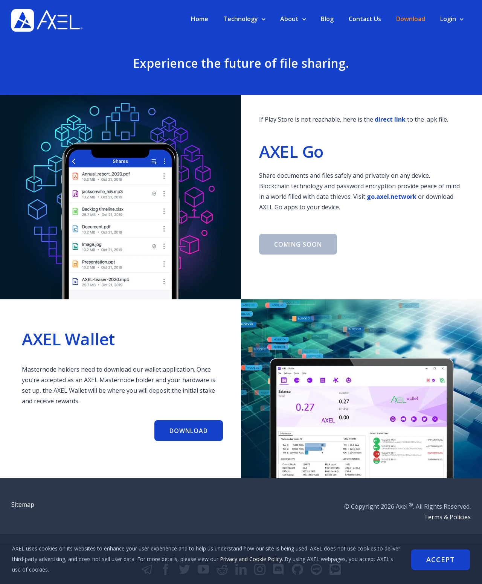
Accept (440, 559)
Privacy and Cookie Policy (268, 559)
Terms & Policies (447, 517)
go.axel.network (391, 196)
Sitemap (22, 504)
